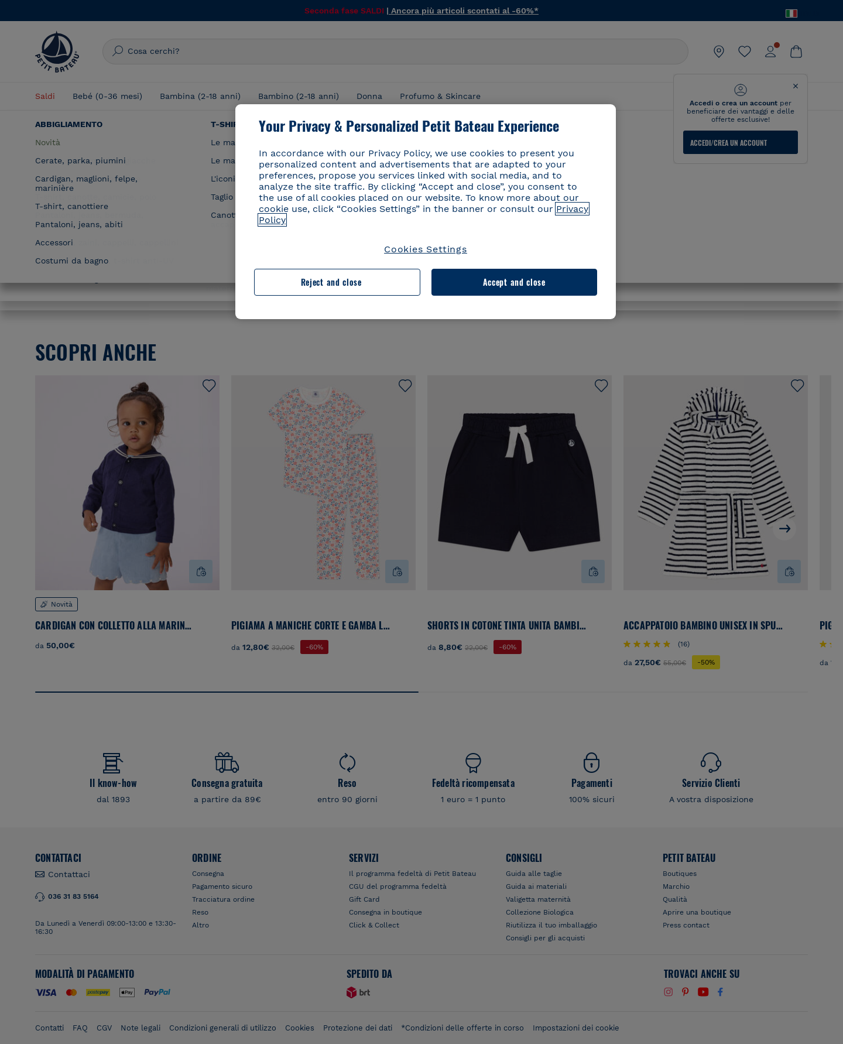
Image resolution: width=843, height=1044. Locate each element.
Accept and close (514, 282)
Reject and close (331, 282)
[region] (425, 211)
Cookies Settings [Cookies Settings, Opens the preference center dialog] (425, 249)
